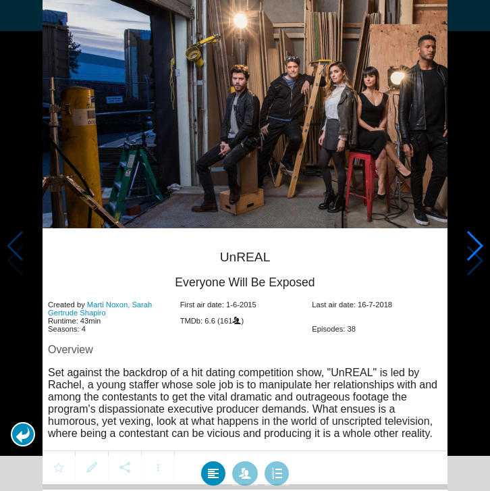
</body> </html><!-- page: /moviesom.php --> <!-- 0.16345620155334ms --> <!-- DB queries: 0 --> (245, 245)
